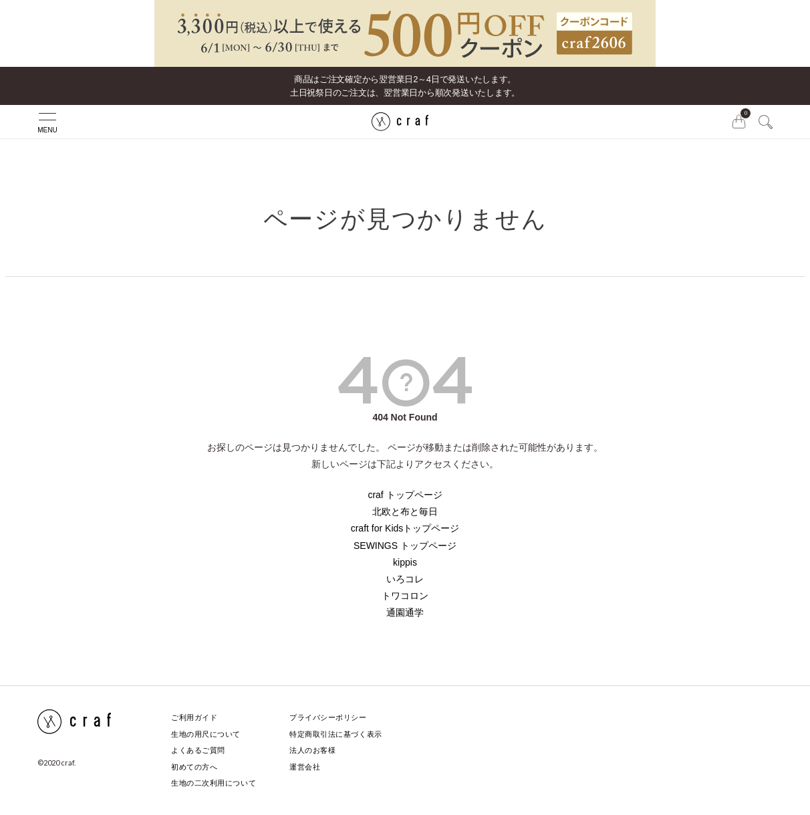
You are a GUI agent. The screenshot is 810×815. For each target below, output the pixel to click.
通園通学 (405, 612)
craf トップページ (405, 494)
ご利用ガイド (194, 717)
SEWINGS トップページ (405, 545)
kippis (405, 562)
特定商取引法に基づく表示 (335, 734)
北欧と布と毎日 (405, 511)
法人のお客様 (312, 750)
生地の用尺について (206, 734)
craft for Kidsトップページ (405, 528)
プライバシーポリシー (328, 717)
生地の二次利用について (213, 783)
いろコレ (405, 579)
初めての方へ (194, 767)
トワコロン (405, 595)
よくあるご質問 (198, 750)
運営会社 (304, 767)
